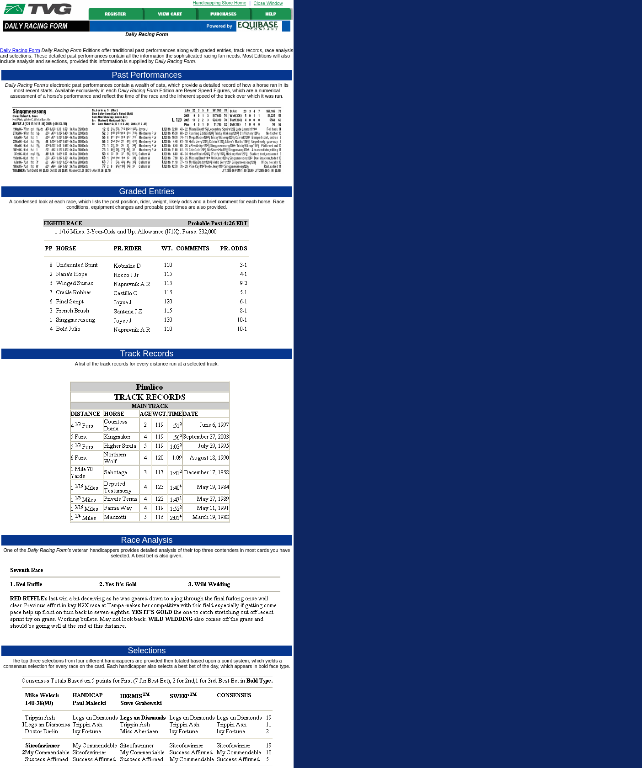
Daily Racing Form (20, 50)
